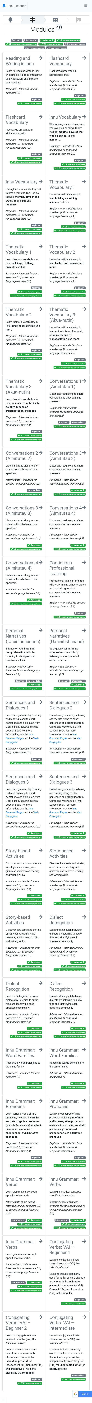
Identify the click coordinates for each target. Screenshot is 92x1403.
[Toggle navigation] (85, 5)
